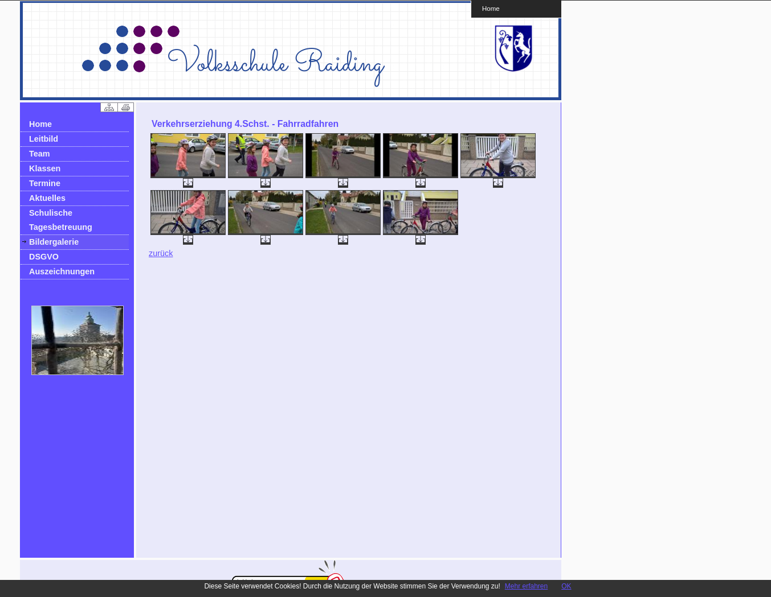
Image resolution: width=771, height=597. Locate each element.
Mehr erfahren (526, 586)
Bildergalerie (54, 241)
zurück (161, 253)
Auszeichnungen (62, 271)
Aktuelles (47, 198)
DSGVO (44, 256)
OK (566, 586)
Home (491, 8)
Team (39, 153)
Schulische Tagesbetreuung (60, 220)
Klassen (44, 168)
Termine (44, 183)
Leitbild (43, 138)
